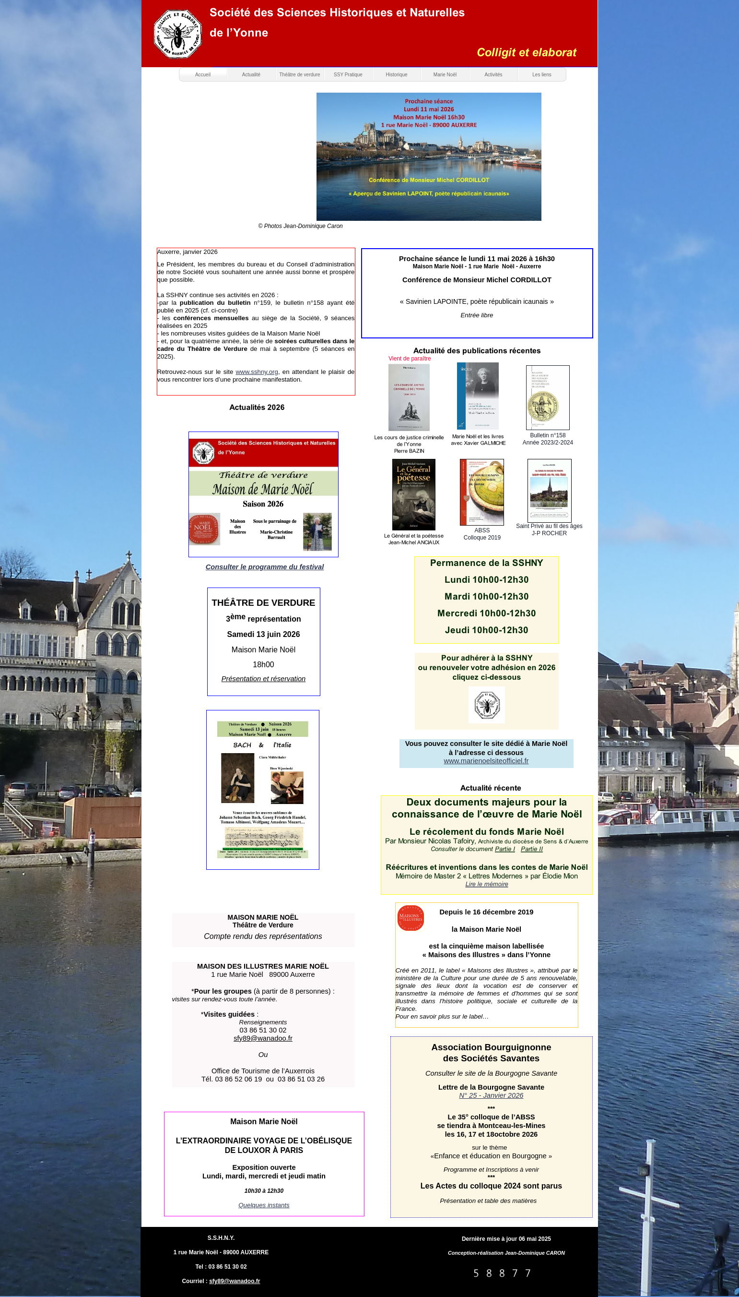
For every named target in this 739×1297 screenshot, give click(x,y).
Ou (263, 1054)
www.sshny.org (257, 371)
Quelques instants (263, 1205)
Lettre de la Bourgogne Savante (491, 1087)
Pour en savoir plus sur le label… (442, 1016)
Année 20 (535, 442)
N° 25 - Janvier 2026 (491, 1095)
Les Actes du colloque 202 (468, 1186)
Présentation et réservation (264, 679)
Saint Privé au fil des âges (549, 526)
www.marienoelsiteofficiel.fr (486, 761)
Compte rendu (228, 936)
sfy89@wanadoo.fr (234, 1281)
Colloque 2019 (482, 537)
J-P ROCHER (549, 533)
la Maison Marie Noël (486, 929)
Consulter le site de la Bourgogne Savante (491, 1073)
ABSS (482, 530)
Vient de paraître (409, 358)
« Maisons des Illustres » (463, 955)
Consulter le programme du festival (265, 567)
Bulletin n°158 (547, 435)
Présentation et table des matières (489, 1200)
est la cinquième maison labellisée (486, 946)
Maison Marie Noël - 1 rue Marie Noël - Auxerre (477, 266)
